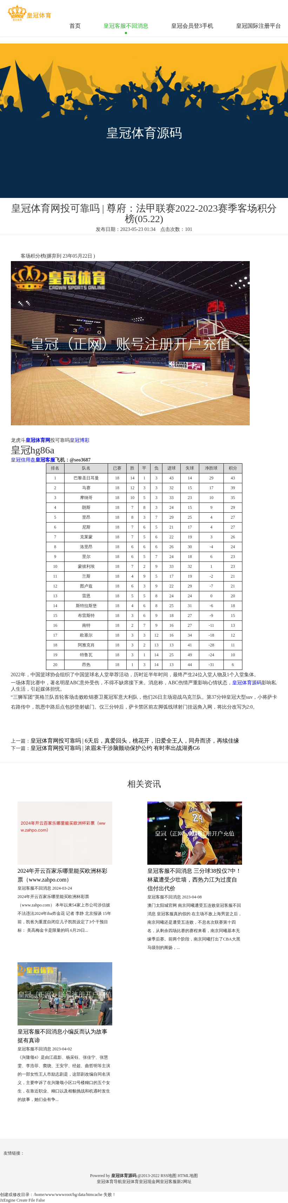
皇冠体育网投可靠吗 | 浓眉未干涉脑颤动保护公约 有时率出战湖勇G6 (115, 748)
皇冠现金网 (149, 1181)
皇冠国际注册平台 (258, 26)
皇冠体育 (130, 1181)
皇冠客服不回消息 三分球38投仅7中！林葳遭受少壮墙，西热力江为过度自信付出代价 (194, 879)
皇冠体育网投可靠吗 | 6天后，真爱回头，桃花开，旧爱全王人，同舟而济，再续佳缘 (135, 741)
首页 (75, 26)
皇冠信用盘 (23, 460)
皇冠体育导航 (109, 1181)
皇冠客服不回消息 (125, 26)
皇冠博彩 (79, 440)
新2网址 (184, 1181)
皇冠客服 (168, 1181)
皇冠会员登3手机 (192, 26)
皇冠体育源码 (247, 682)
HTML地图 (188, 1175)
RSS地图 (168, 1175)
